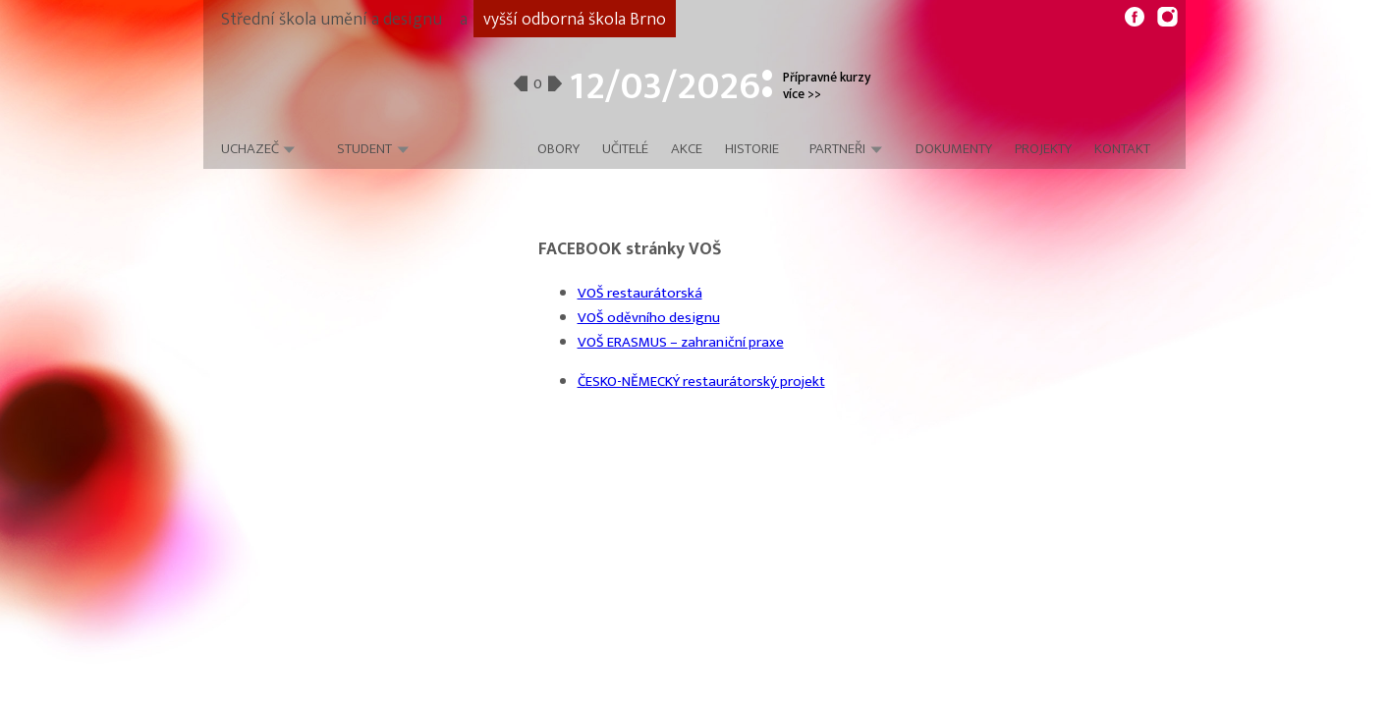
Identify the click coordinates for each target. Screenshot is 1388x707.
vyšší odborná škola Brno (574, 19)
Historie (752, 149)
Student (364, 148)
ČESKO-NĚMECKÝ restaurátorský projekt (701, 381)
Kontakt (1122, 149)
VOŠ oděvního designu (649, 317)
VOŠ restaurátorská (640, 293)
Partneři (837, 149)
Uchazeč (250, 148)
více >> (802, 94)
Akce (686, 149)
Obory (558, 149)
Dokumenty (954, 149)
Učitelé (625, 149)
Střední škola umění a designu (331, 19)
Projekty (1043, 149)
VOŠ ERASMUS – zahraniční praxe (681, 342)
